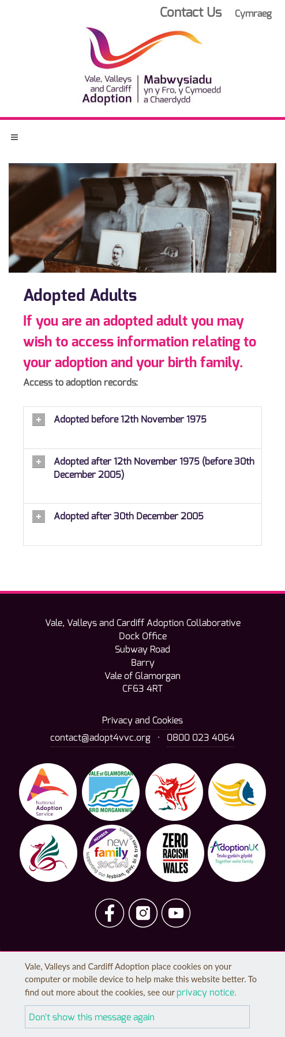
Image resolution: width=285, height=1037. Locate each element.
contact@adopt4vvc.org (100, 737)
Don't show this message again (92, 1017)
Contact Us (191, 12)
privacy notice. (207, 992)
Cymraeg (253, 13)
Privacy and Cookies (142, 720)
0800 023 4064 (201, 737)
